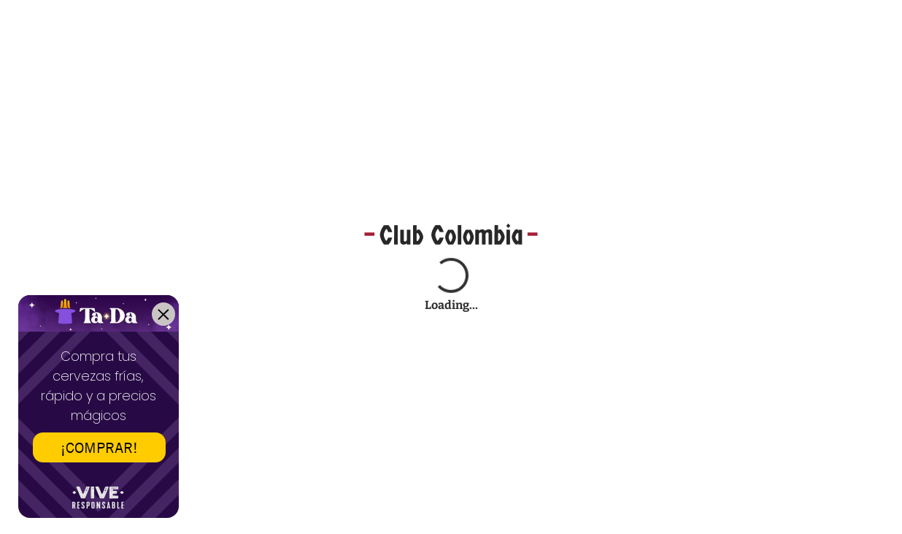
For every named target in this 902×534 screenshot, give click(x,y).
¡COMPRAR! (99, 447)
